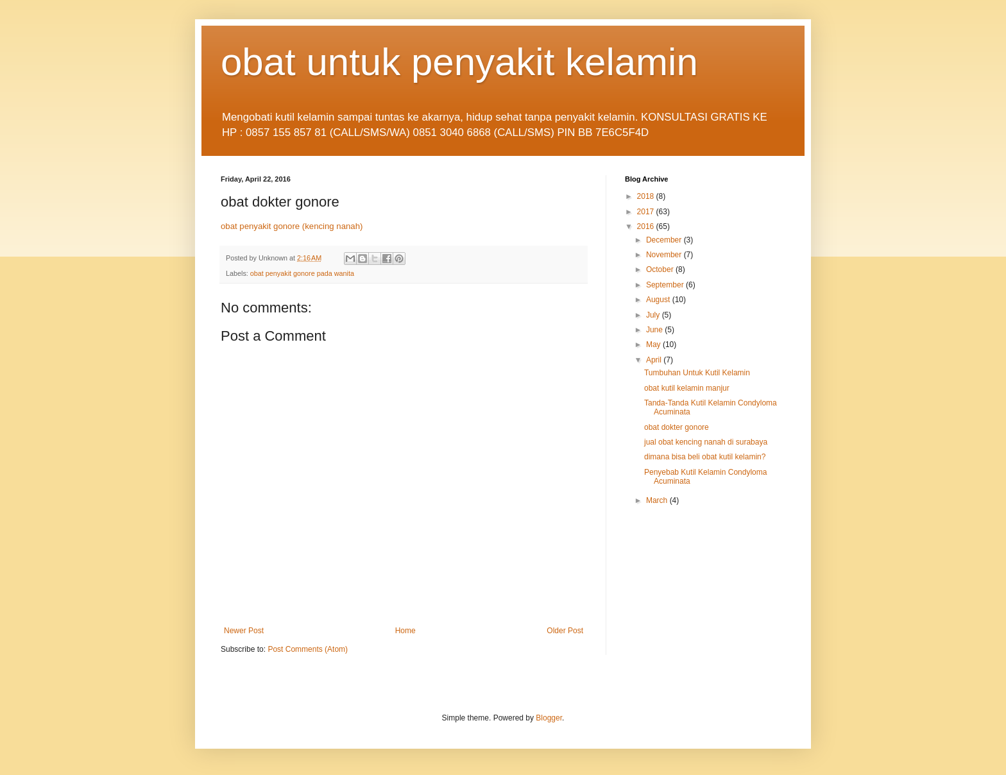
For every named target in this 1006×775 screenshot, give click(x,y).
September (666, 284)
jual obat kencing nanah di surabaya (705, 442)
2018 (646, 196)
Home (405, 630)
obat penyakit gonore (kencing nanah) (291, 226)
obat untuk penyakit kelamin (459, 61)
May (654, 344)
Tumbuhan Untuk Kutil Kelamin (697, 372)
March (658, 500)
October (661, 269)
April (654, 359)
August (659, 299)
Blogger (549, 717)
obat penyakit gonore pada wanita (302, 273)
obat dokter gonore (676, 427)
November (665, 254)
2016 (646, 226)
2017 (646, 211)
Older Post (565, 630)
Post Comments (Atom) (308, 649)
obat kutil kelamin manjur (686, 388)
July (654, 315)
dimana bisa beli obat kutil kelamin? (704, 456)
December (665, 239)
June (655, 329)
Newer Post (244, 630)
